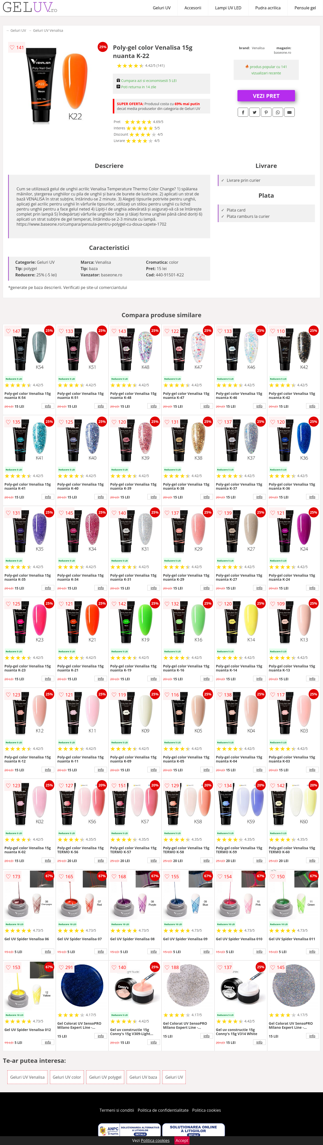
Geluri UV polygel (105, 1077)
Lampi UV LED (228, 8)
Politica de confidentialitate (163, 1110)
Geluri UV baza (143, 1077)
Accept (182, 1140)
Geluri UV (162, 8)
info (48, 406)
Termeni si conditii (117, 1110)
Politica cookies (206, 1110)
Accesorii (192, 8)
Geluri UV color (67, 1077)
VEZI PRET (266, 95)
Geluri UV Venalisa (48, 30)
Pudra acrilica (268, 8)
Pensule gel (305, 8)
